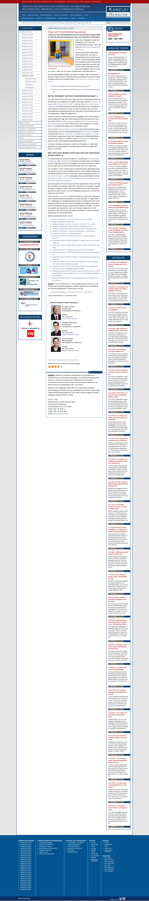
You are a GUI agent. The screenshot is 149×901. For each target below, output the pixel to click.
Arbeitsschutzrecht (73, 846)
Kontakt (93, 850)
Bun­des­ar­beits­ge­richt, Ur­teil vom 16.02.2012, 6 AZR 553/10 (72, 219)
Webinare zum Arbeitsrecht (27, 144)
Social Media (95, 856)
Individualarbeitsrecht (74, 844)
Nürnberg (70, 23)
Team (106, 846)
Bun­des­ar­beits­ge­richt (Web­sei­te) (63, 222)
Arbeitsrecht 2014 (27, 70)
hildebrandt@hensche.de (70, 334)
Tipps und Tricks (24, 123)
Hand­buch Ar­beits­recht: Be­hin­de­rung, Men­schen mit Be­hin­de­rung (74, 229)
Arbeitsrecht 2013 (27, 73)
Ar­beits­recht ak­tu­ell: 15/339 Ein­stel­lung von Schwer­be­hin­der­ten (73, 250)
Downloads (94, 844)
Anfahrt (21, 165)
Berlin (24, 23)
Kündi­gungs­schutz (84, 138)
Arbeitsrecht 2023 (27, 43)
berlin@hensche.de (27, 163)
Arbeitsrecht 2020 (27, 52)
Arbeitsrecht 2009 (27, 96)
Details (28, 165)
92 (65, 138)
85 (63, 138)
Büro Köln (108, 865)
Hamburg (39, 23)
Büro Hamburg (109, 861)
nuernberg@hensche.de (29, 216)
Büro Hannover (109, 863)
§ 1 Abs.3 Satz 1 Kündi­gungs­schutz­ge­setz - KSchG (80, 134)
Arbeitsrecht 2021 (27, 49)
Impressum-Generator (28, 18)
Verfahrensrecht (73, 852)
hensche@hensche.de (69, 319)
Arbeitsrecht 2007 (27, 102)
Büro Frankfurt (109, 860)
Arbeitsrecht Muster (51, 18)
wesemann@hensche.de (70, 350)
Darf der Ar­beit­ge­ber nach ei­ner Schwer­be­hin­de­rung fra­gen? (71, 86)
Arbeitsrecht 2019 (27, 55)
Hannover (48, 23)
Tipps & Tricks (39, 18)
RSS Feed (94, 854)
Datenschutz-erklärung (109, 850)
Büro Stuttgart (109, 871)
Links (92, 852)
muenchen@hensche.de (29, 207)
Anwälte (86, 23)
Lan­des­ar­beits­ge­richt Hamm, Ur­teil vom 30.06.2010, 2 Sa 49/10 (73, 224)
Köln (55, 23)
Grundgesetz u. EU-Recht (76, 842)
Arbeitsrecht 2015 (27, 67)
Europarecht (29, 84)
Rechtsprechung (30, 79)
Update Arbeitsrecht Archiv (27, 147)
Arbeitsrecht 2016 (27, 64)
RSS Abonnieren (95, 372)
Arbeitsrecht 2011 (27, 90)
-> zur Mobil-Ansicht (26, 28)
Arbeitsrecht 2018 (27, 58)
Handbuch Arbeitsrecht (46, 15)
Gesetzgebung (29, 87)
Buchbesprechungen (45, 842)
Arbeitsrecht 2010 (27, 93)
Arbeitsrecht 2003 (27, 114)
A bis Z (93, 842)
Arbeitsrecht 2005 (27, 108)
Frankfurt (31, 23)
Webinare (73, 18)
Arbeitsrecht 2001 (27, 120)
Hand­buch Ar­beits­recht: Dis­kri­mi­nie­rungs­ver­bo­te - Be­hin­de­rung (73, 231)
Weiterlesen (114, 70)
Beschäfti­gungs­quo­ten (67, 121)
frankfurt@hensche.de (28, 172)
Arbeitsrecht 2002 (27, 117)
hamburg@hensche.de (28, 181)
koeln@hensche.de (27, 198)
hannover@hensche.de (28, 190)
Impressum (108, 848)
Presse (86, 15)
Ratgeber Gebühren (63, 18)
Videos (21, 138)
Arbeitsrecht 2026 (27, 35)
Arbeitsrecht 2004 (27, 111)
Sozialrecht (71, 850)
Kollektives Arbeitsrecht (75, 848)
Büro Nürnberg (109, 869)
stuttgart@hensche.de (28, 225)
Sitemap (93, 857)
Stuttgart (78, 23)
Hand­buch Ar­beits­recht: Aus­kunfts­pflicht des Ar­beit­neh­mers (72, 226)
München (62, 23)
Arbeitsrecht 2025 (27, 38)
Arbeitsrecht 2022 (27, 46)
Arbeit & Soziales (30, 81)
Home (23, 15)
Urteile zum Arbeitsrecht (76, 15)
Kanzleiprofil (81, 18)
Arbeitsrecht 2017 (27, 61)
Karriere (93, 848)
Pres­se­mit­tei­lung (64, 196)
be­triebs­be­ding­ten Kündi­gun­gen (68, 129)
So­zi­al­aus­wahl (88, 131)
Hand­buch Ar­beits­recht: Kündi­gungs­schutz (66, 233)
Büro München (109, 867)
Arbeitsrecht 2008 (27, 99)
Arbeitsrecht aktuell (33, 15)
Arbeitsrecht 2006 (27, 105)
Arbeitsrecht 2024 (27, 40)
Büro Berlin (108, 858)
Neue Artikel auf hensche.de (48, 848)
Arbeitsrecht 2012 (28, 76)
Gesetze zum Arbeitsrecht (61, 15)
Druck (93, 846)
